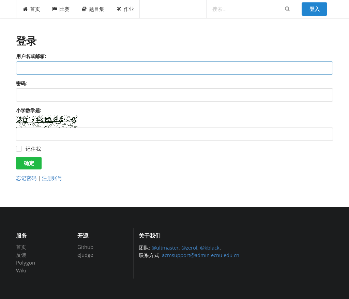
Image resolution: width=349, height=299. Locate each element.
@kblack (209, 247)
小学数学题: (28, 110)
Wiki (21, 270)
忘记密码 (26, 178)
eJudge (85, 254)
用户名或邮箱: (31, 56)
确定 (29, 163)
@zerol (189, 247)
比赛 (61, 8)
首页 (31, 8)
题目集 (92, 8)
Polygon (25, 262)
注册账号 (52, 178)
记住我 (33, 149)
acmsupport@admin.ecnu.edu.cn (200, 255)
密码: (21, 83)
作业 (125, 8)
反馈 (21, 254)
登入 (314, 8)
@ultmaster (165, 247)
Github (85, 247)
